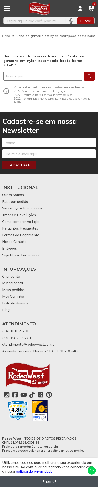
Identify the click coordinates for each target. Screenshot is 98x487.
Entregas (9, 248)
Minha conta (12, 283)
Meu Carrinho (13, 296)
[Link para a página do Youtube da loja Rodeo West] (23, 395)
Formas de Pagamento (20, 235)
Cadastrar (19, 165)
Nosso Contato (14, 241)
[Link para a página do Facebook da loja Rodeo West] (15, 395)
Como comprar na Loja (20, 221)
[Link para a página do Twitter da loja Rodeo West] (40, 395)
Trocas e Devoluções (19, 215)
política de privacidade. (34, 471)
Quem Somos (13, 194)
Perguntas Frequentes (20, 228)
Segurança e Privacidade (22, 208)
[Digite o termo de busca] (34, 20)
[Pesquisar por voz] (71, 20)
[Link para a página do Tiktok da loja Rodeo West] (32, 395)
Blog (6, 309)
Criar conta (11, 276)
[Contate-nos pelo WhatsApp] (92, 470)
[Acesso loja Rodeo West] (80, 8)
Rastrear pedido (15, 201)
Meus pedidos (13, 289)
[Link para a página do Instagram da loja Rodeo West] (7, 395)
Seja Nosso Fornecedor (20, 255)
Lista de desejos (15, 303)
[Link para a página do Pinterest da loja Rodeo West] (49, 395)
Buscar (85, 21)
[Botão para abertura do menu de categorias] (6, 8)
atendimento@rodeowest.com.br (29, 344)
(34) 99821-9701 (16, 337)
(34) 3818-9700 (15, 331)
